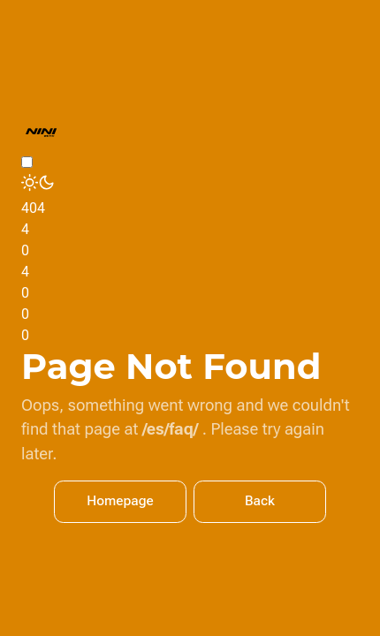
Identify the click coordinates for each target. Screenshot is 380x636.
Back (260, 501)
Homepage (120, 501)
